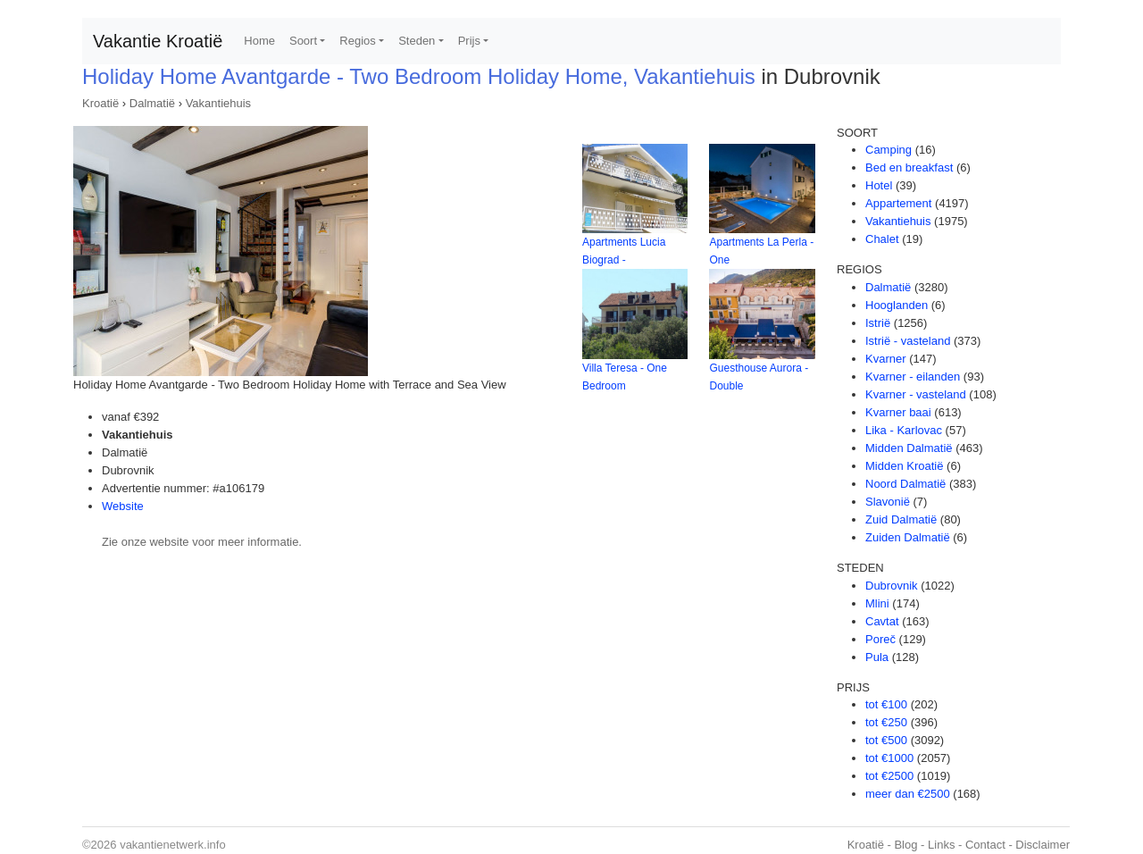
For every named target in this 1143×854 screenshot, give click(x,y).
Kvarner (885, 358)
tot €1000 (889, 758)
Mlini (877, 603)
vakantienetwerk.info (173, 844)
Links (941, 844)
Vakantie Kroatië (157, 41)
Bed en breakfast (909, 167)
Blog (905, 844)
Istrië (877, 323)
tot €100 (886, 704)
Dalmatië (152, 103)
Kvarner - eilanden (912, 376)
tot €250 (886, 722)
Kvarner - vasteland (915, 394)
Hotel (878, 185)
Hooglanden (896, 305)
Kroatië (100, 103)
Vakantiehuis (218, 103)
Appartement (898, 203)
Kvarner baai (898, 412)
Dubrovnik (891, 585)
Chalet (882, 239)
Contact (985, 844)
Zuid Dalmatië (901, 519)
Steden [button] (416, 40)
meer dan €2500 (907, 793)
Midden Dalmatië (909, 448)
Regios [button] (357, 40)
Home (259, 40)
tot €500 (886, 740)
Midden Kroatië (904, 466)
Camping (888, 149)
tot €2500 (889, 776)
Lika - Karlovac (903, 430)
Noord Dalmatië (905, 483)
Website (123, 506)
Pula (877, 657)
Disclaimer (1042, 844)
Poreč (880, 639)
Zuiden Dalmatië (907, 537)
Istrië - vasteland (907, 340)
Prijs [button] (469, 40)
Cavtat (882, 621)
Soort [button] (303, 40)
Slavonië (887, 501)
